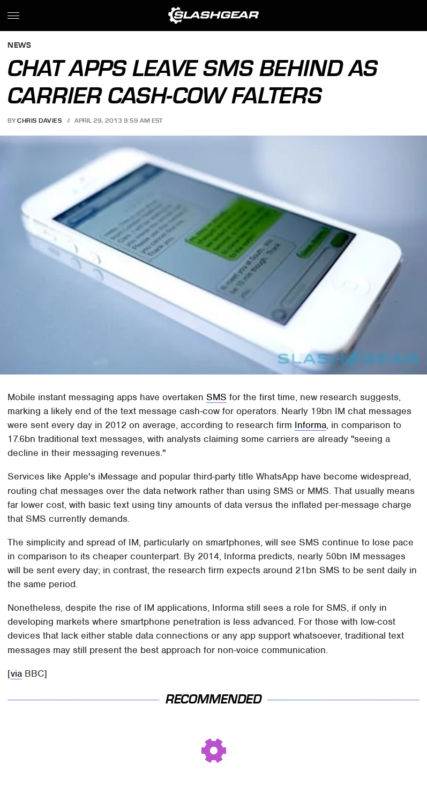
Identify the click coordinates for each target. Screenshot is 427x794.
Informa (310, 425)
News (19, 45)
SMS (216, 397)
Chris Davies (39, 120)
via (16, 673)
